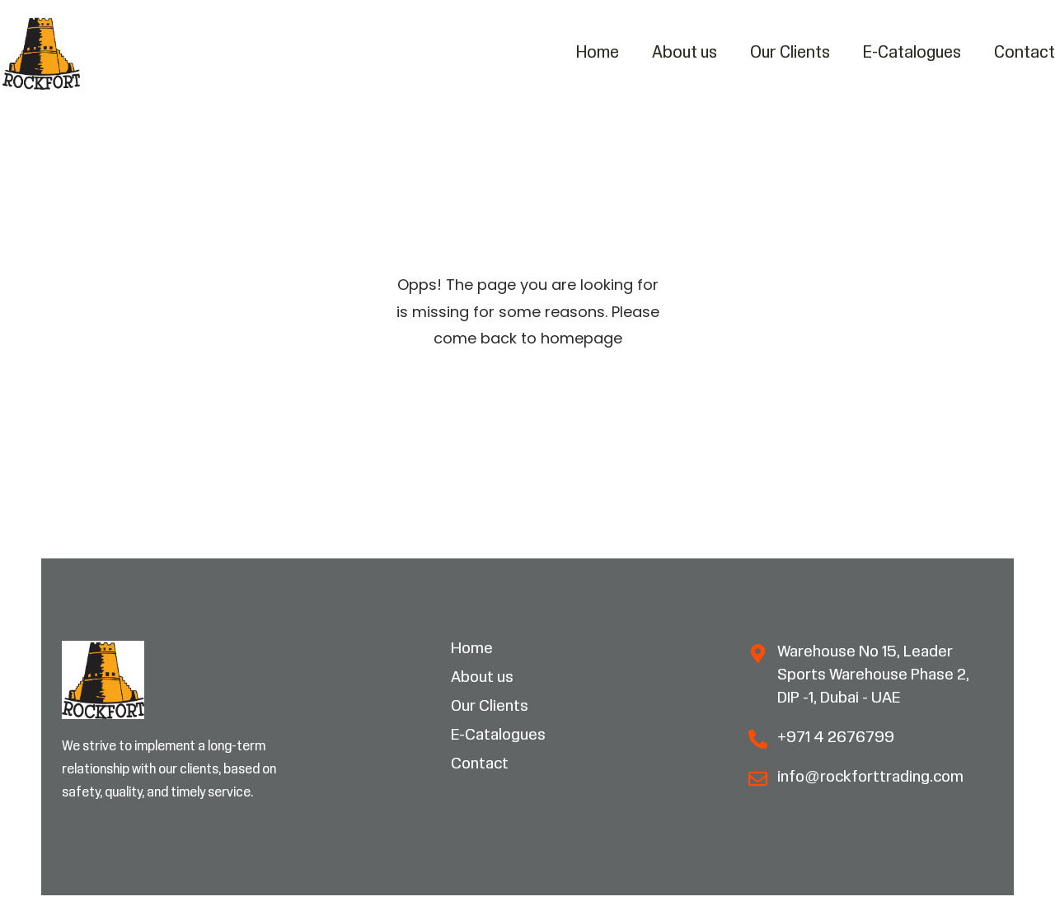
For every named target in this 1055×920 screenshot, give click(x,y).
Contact (1024, 53)
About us (684, 53)
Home (597, 53)
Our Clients (790, 53)
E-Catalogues (912, 53)
